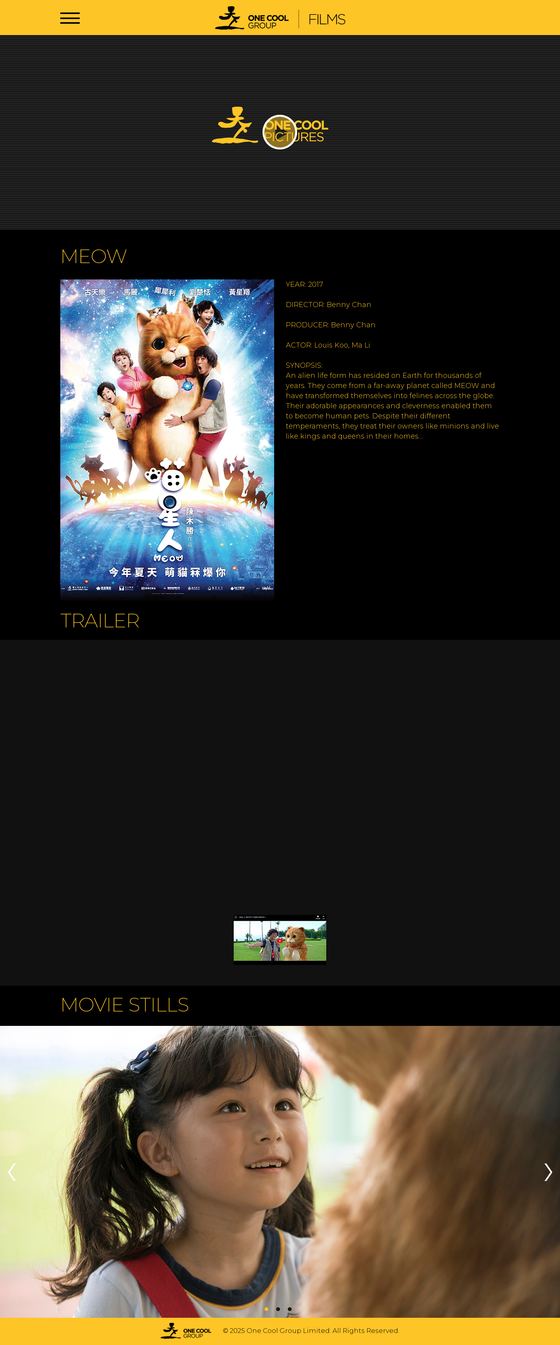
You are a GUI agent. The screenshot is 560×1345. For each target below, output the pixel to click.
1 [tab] (266, 1309)
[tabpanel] (280, 1172)
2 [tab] (278, 1309)
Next (548, 1172)
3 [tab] (290, 1309)
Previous (12, 1172)
